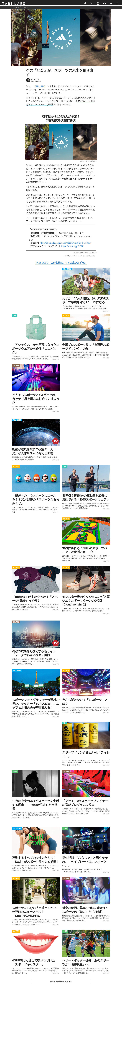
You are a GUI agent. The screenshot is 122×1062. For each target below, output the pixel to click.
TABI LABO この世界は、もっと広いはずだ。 (61, 263)
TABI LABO (40, 87)
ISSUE (15, 773)
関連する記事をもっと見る (61, 983)
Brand (75, 257)
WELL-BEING (67, 270)
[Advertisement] (61, 1029)
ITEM (14, 316)
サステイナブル (91, 257)
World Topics (68, 257)
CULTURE (16, 367)
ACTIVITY (66, 316)
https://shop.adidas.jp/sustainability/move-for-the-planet (65, 244)
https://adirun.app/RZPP (72, 247)
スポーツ (81, 257)
